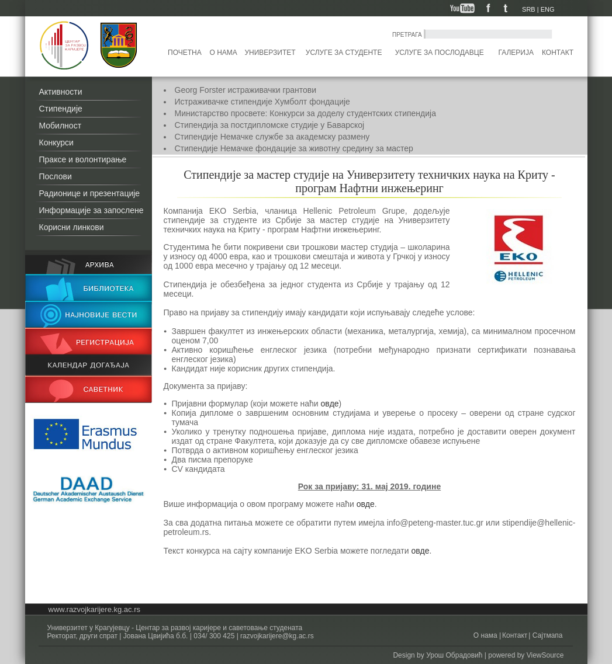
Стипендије (60, 108)
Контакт (557, 52)
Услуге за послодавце (439, 52)
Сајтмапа (546, 635)
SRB (528, 9)
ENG (548, 9)
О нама (223, 52)
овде (330, 403)
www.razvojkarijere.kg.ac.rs (95, 609)
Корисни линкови (71, 227)
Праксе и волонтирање (83, 159)
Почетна (185, 52)
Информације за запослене (91, 210)
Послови (55, 176)
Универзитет (269, 52)
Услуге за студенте (344, 52)
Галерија (515, 52)
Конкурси (56, 142)
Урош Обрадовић (454, 655)
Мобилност (60, 125)
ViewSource (545, 655)
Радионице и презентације (89, 193)
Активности (60, 91)
